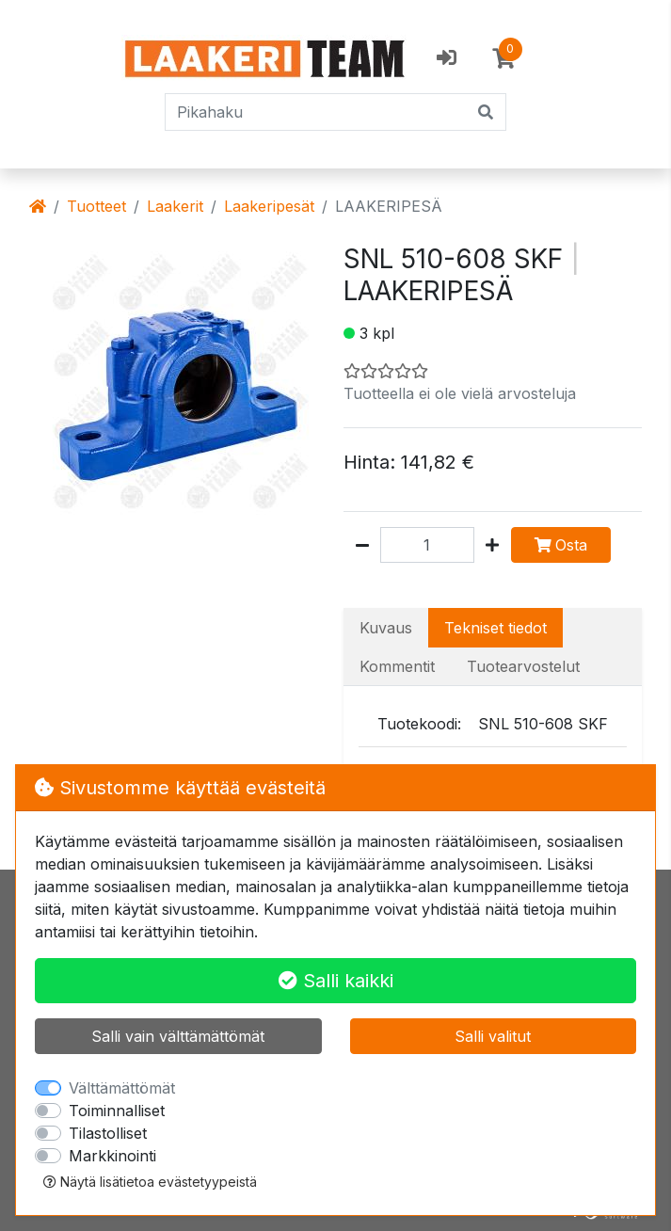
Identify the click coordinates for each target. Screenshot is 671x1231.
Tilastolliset (108, 1133)
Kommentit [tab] (397, 666)
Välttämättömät (122, 1088)
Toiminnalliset (117, 1110)
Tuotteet (96, 206)
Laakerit (175, 206)
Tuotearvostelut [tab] (523, 666)
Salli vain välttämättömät (177, 1036)
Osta (561, 545)
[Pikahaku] (317, 112)
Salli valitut (493, 1036)
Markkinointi (112, 1155)
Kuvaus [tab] (385, 627)
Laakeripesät (269, 206)
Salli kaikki (336, 980)
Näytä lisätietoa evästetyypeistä (150, 1182)
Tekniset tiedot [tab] (495, 627)
